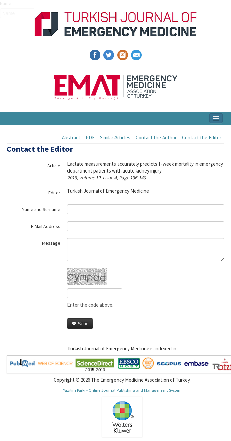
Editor (54, 193)
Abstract (71, 137)
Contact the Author (156, 137)
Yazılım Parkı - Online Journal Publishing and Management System (122, 390)
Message (51, 243)
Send (80, 323)
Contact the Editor (201, 137)
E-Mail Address (45, 226)
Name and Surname (41, 209)
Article (53, 166)
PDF (90, 137)
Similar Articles (115, 137)
